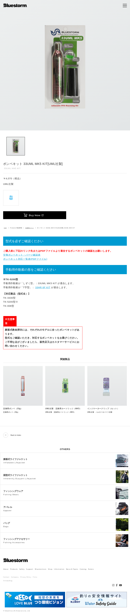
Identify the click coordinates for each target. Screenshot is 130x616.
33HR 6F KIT (42, 287)
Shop (50, 569)
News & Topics (72, 569)
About (6, 569)
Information (59, 569)
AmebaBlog (7, 581)
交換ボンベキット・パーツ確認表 (21, 254)
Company (15, 577)
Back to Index (12, 435)
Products (14, 569)
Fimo (35, 577)
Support (29, 569)
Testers (91, 569)
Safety (22, 569)
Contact (6, 577)
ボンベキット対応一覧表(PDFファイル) (25, 259)
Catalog (83, 569)
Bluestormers (40, 569)
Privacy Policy (25, 577)
